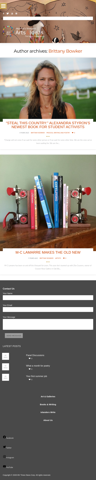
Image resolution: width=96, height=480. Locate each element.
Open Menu (3, 6)
